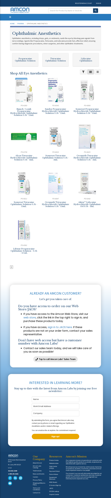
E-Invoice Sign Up (55, 485)
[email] (55, 406)
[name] (55, 399)
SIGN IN (98, 3)
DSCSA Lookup (54, 491)
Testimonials (37, 471)
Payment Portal (54, 471)
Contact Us (36, 493)
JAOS (51, 488)
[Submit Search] (95, 10)
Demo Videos (53, 474)
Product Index (54, 460)
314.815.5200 (12, 471)
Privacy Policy (37, 480)
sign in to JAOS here (60, 327)
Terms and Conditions (36, 489)
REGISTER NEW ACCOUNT (83, 3)
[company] (55, 413)
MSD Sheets (53, 482)
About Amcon (37, 463)
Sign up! (55, 436)
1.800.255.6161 (13, 474)
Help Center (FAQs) (53, 467)
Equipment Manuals (53, 478)
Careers (35, 477)
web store (29, 317)
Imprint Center (54, 494)
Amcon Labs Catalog (37, 467)
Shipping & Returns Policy (39, 484)
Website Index (53, 463)
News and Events (38, 474)
